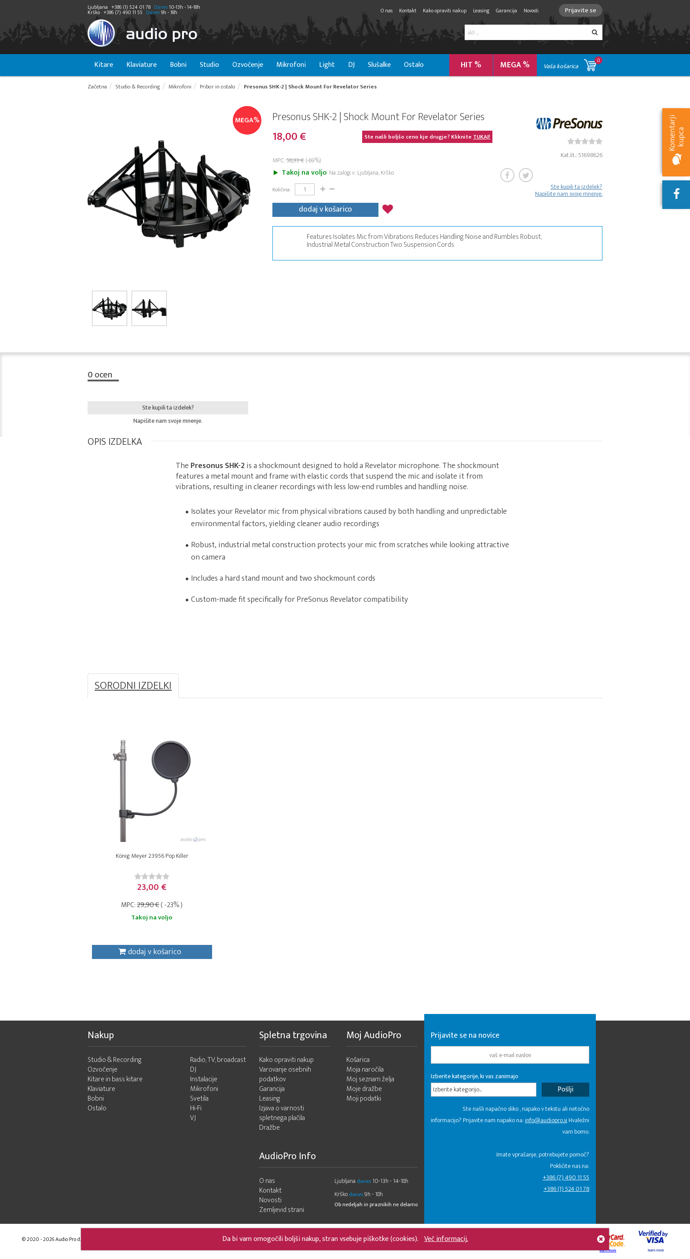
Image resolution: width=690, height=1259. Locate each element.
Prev (90, 194)
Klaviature (141, 65)
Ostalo (414, 65)
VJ (193, 1118)
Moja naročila (365, 1070)
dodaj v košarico (325, 209)
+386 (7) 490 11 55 (566, 1177)
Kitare (103, 65)
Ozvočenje (247, 65)
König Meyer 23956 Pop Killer (152, 856)
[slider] (584, 141)
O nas (387, 10)
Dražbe (269, 1128)
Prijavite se (580, 10)
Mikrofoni (291, 65)
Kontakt (407, 10)
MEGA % (515, 65)
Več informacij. (446, 1239)
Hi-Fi (196, 1108)
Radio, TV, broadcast (218, 1060)
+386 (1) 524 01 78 (566, 1189)
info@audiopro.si (546, 1120)
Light (327, 65)
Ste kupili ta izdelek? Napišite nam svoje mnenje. (568, 190)
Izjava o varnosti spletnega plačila (282, 1113)
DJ (351, 65)
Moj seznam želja (370, 1079)
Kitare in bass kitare (115, 1079)
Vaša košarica (572, 63)
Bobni (178, 65)
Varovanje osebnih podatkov (285, 1074)
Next (247, 194)
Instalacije (203, 1079)
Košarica (358, 1060)
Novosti (531, 10)
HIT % (471, 65)
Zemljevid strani (281, 1210)
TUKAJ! (481, 137)
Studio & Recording (115, 1060)
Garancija (506, 10)
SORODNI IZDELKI (133, 686)
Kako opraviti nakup (444, 10)
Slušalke (379, 65)
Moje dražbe (364, 1089)
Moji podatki (363, 1099)
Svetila (199, 1099)
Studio (209, 65)
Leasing (481, 10)
